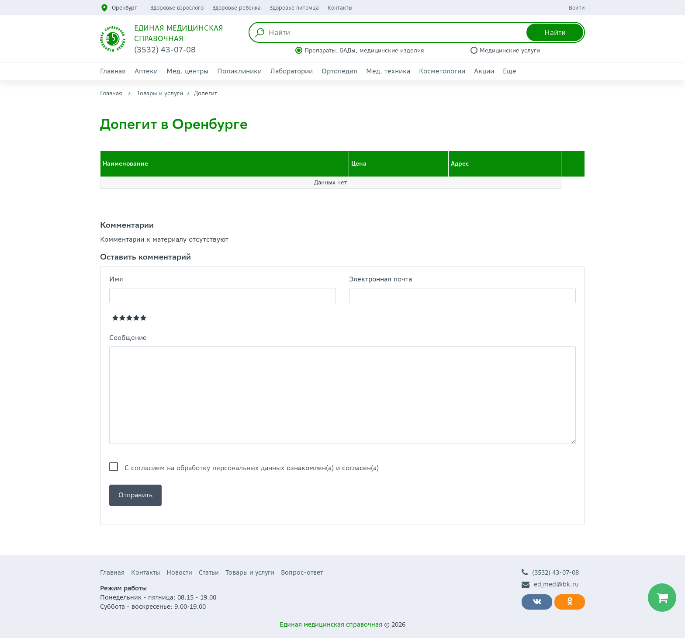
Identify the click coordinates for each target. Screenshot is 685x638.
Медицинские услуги (510, 50)
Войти (577, 7)
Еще (509, 71)
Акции (484, 71)
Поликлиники (239, 71)
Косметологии (442, 71)
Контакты (340, 7)
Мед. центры (187, 71)
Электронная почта (380, 279)
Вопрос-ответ (302, 572)
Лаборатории (291, 71)
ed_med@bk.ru (550, 584)
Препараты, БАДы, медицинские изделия (364, 50)
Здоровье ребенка (236, 7)
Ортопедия (339, 71)
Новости (179, 572)
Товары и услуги (160, 93)
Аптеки (146, 71)
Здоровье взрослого (177, 7)
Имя (116, 279)
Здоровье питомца (294, 7)
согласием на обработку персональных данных (207, 468)
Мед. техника (388, 71)
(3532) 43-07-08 (550, 573)
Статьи (209, 572)
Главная (113, 71)
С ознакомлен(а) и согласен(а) (252, 468)
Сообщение (128, 337)
